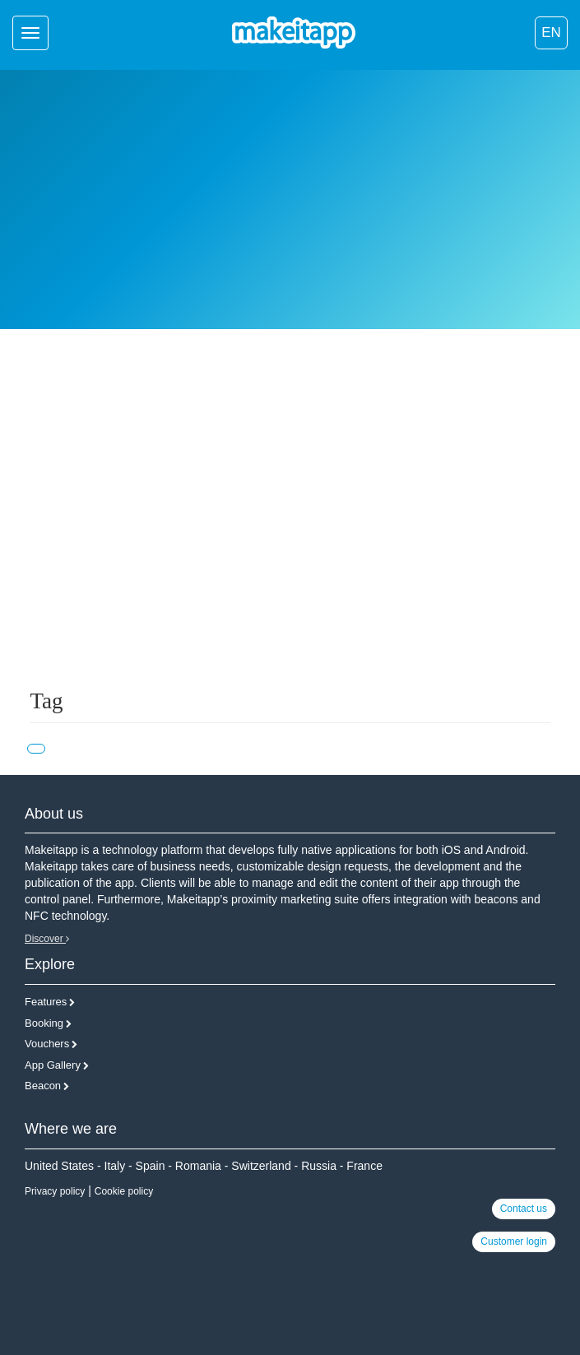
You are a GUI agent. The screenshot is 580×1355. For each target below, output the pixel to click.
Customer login (513, 1241)
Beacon (43, 1085)
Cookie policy (124, 1191)
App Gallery (53, 1065)
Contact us (523, 1208)
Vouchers (47, 1043)
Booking (44, 1023)
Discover (47, 938)
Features (46, 1001)
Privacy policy (55, 1191)
